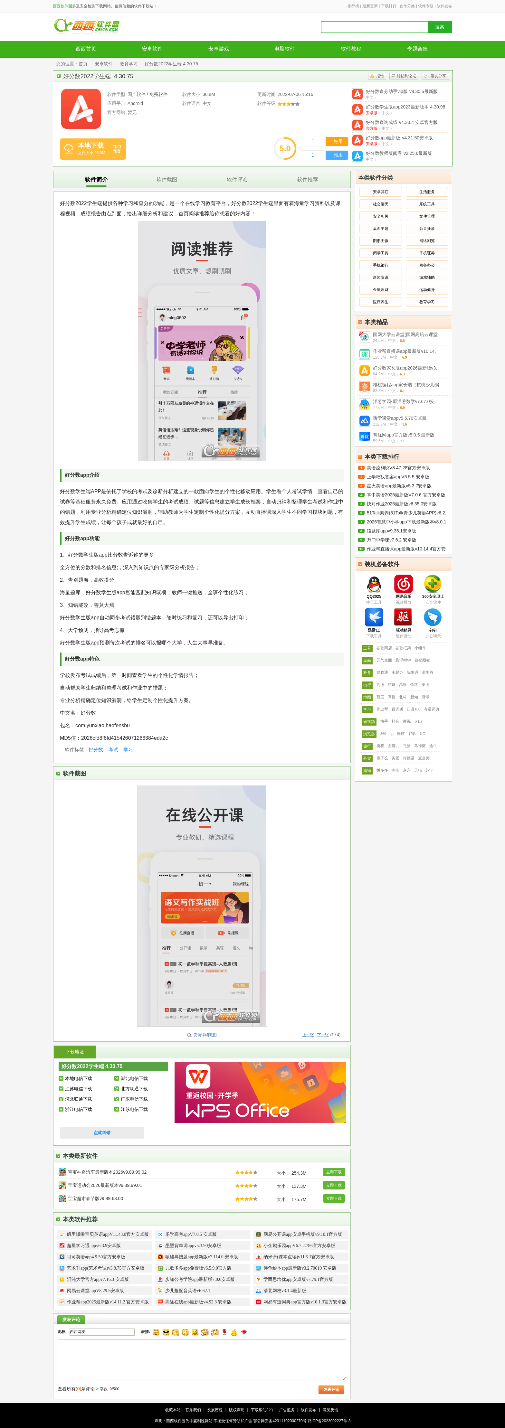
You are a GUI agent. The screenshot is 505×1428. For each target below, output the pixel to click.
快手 (384, 721)
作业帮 (382, 709)
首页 (83, 63)
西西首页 (86, 49)
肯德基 (408, 758)
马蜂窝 (420, 746)
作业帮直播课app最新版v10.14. (404, 351)
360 (383, 733)
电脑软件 (284, 49)
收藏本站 (173, 1410)
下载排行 (388, 6)
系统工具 (427, 204)
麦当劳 (424, 758)
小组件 (420, 648)
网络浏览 (427, 241)
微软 (401, 733)
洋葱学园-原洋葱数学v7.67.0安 (403, 401)
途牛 (433, 746)
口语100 (413, 709)
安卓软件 (152, 49)
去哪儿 (393, 746)
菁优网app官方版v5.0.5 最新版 (403, 434)
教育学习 (129, 63)
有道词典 (431, 709)
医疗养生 (380, 302)
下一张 (323, 1035)
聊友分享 (438, 76)
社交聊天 (380, 204)
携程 (380, 746)
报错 (380, 76)
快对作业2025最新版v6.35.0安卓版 (402, 503)
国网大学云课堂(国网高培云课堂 (405, 334)
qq (392, 733)
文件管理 (427, 216)
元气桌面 (384, 660)
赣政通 (382, 672)
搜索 (439, 26)
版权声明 (236, 1410)
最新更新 (370, 6)
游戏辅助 (427, 277)
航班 (391, 684)
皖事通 (412, 672)
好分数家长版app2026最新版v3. (405, 368)
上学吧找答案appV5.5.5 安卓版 (398, 476)
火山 (418, 721)
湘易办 (397, 672)
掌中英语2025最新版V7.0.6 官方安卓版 (406, 494)
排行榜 (353, 6)
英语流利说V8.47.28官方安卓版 (398, 467)
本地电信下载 (78, 1078)
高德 (380, 684)
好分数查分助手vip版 (402, 91)
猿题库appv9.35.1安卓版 (391, 530)
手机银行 (380, 265)
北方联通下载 (134, 1088)
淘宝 (395, 770)
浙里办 (428, 672)
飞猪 (407, 746)
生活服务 (427, 192)
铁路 (414, 684)
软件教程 (351, 49)
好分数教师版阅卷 (399, 153)
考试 (112, 749)
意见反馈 (330, 1410)
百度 (380, 697)
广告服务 (287, 1410)
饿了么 (382, 758)
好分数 (96, 749)
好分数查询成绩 (402, 122)
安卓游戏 (218, 49)
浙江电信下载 (78, 1109)
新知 (414, 697)
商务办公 (427, 265)
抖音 (395, 721)
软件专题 (426, 6)
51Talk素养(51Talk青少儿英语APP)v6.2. (406, 512)
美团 (425, 684)
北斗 (403, 697)
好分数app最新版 (399, 137)
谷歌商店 (384, 648)
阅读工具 (380, 253)
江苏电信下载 (78, 1088)
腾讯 (425, 697)
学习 (127, 749)
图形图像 (380, 241)
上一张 (308, 1035)
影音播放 (427, 228)
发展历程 (215, 1410)
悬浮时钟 (403, 660)
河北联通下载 (78, 1099)
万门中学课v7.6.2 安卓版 (391, 539)
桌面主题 (380, 228)
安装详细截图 (205, 1035)
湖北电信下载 (134, 1078)
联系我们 (193, 1410)
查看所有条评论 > (78, 1388)
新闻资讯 (380, 277)
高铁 (403, 684)
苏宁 (429, 770)
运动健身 (427, 289)
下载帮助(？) (262, 1410)
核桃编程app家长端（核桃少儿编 (406, 384)
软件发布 (444, 6)
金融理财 (380, 289)
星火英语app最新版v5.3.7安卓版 (399, 485)
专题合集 (417, 49)
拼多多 (382, 770)
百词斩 (397, 709)
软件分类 (407, 6)
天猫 (418, 770)
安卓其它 (380, 192)
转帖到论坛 (406, 76)
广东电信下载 (134, 1099)
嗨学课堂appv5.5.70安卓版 (400, 418)
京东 (407, 770)
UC (422, 733)
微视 (407, 721)
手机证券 (427, 253)
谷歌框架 (403, 648)
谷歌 (412, 733)
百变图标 (422, 660)
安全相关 (380, 216)
